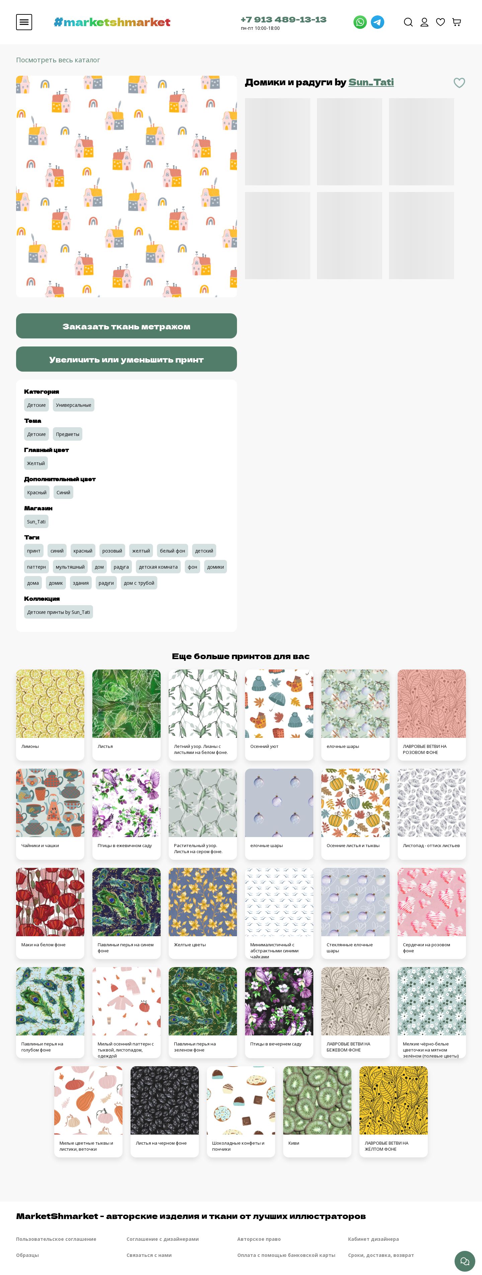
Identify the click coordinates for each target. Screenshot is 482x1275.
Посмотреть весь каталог (58, 59)
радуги (106, 583)
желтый (141, 551)
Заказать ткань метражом (126, 326)
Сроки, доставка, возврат (381, 1255)
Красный (37, 492)
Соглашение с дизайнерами (163, 1239)
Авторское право (259, 1239)
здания (81, 583)
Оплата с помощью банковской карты (286, 1255)
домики (215, 567)
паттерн (36, 567)
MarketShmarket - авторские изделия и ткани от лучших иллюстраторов (191, 1215)
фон (192, 567)
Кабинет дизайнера (373, 1239)
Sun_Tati (371, 81)
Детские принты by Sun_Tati (58, 612)
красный (83, 551)
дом (99, 567)
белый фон (172, 551)
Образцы (27, 1255)
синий (57, 551)
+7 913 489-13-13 (284, 19)
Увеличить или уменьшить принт (126, 359)
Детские (36, 405)
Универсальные (73, 405)
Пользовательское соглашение (56, 1239)
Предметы (67, 434)
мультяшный (70, 567)
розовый (112, 551)
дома (33, 583)
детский (204, 551)
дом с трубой (139, 583)
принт (34, 551)
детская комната (158, 567)
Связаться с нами (149, 1255)
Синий (63, 492)
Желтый (36, 463)
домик (56, 583)
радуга (121, 567)
